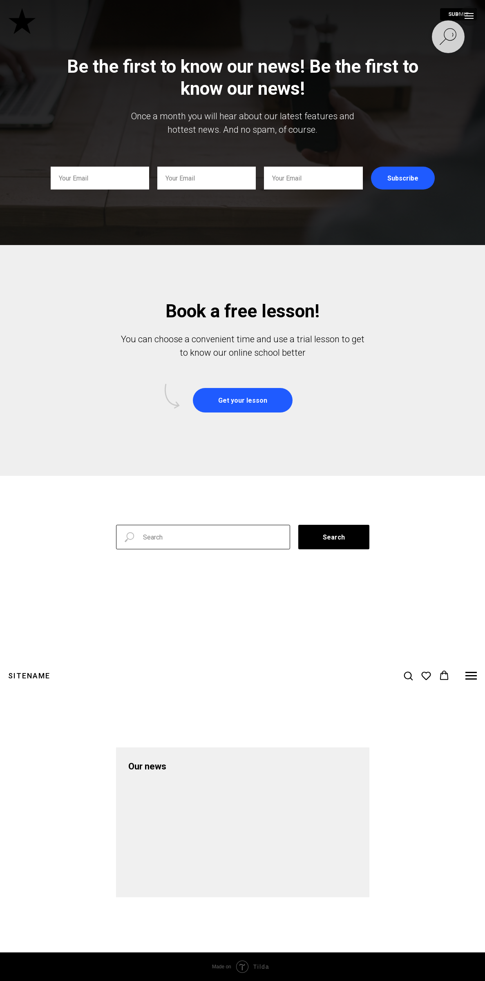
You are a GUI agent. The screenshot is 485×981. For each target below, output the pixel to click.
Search (334, 537)
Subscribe (402, 178)
